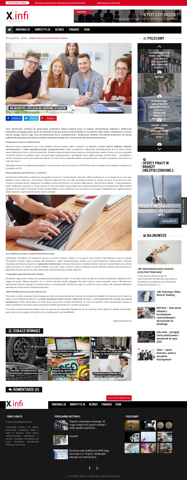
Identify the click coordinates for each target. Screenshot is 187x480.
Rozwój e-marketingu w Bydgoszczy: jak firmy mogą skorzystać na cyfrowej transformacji (65, 372)
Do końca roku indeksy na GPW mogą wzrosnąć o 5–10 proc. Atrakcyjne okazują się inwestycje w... (159, 110)
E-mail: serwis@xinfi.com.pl (19, 421)
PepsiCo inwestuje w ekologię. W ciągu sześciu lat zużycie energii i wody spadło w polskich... (87, 424)
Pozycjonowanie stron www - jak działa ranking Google (67, 352)
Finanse (74, 30)
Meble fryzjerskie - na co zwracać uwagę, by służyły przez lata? (110, 352)
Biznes (59, 30)
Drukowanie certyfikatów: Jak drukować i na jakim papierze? (108, 374)
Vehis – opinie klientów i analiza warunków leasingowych (166, 354)
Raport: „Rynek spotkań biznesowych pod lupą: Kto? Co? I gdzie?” (159, 131)
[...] (159, 284)
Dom (87, 30)
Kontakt (159, 77)
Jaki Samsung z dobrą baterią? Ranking (118, 3)
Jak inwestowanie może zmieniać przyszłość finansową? (63, 3)
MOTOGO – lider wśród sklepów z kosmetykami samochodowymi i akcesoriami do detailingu (169, 316)
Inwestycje (42, 30)
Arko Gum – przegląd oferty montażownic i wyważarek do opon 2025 (26, 373)
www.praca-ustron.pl (22, 158)
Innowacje (23, 30)
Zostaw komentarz (119, 398)
